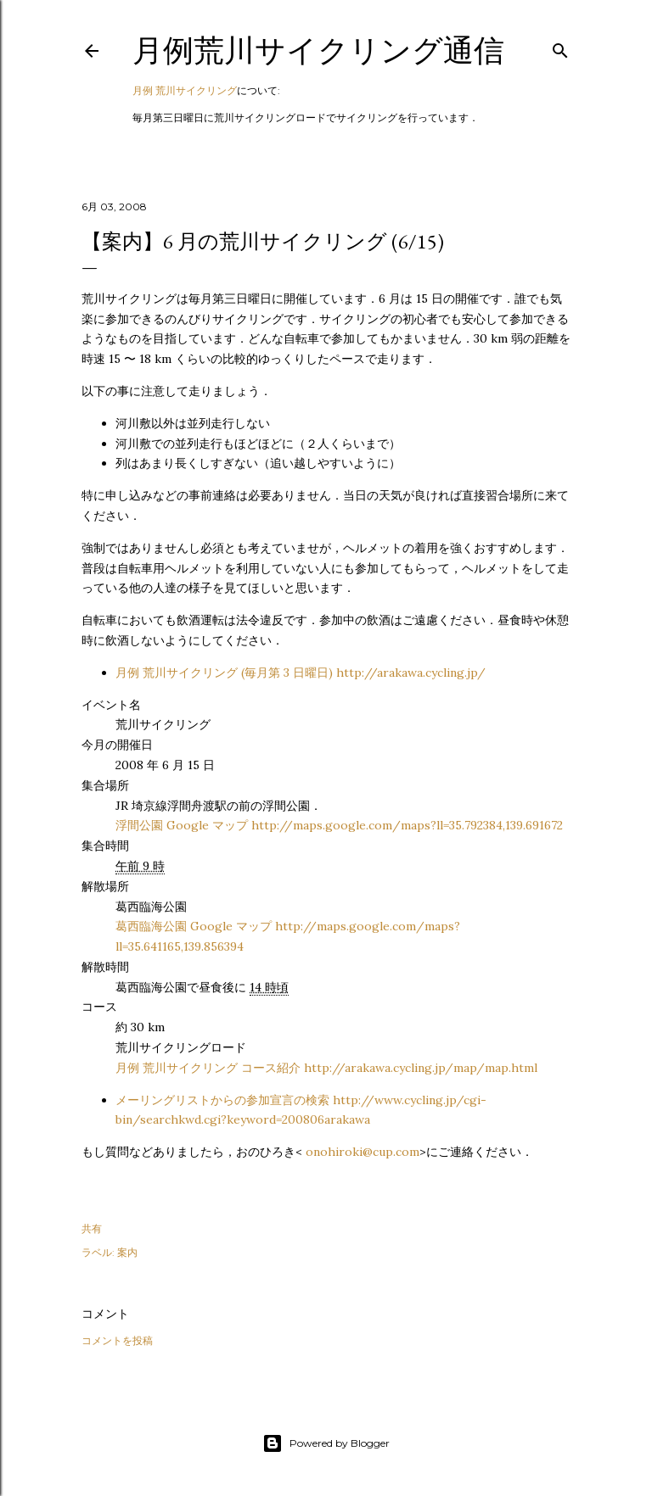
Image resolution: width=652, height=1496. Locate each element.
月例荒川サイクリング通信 (318, 50)
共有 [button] (92, 1228)
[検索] (560, 47)
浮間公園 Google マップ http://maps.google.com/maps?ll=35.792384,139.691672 (339, 825)
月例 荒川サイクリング (184, 90)
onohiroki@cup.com (362, 1151)
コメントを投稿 (117, 1340)
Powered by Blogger (326, 1443)
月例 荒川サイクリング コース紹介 (326, 1067)
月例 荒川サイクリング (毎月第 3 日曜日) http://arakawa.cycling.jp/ (300, 672)
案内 (127, 1252)
